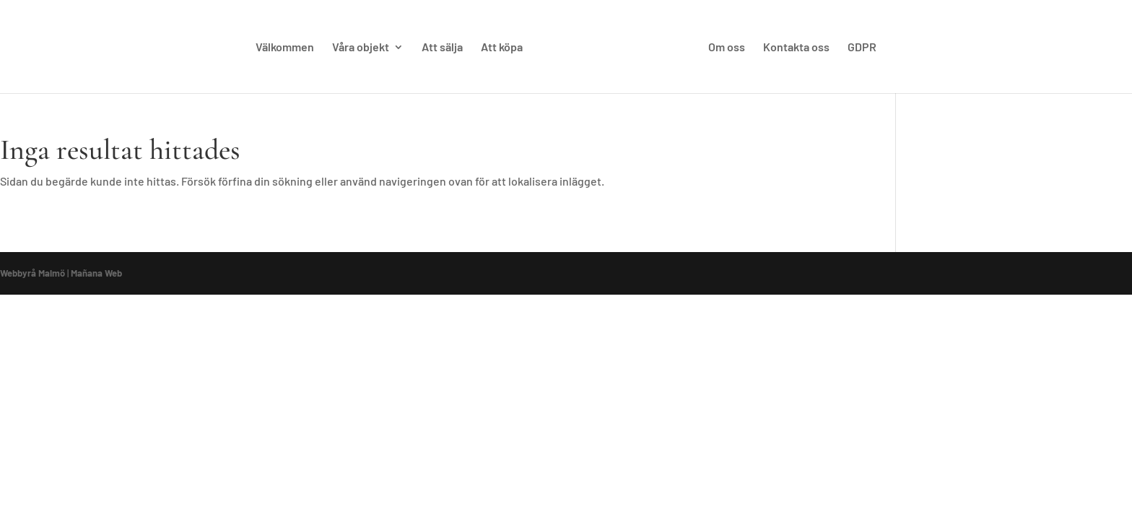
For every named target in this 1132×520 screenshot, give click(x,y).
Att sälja (442, 47)
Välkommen (285, 47)
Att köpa (502, 47)
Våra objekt (360, 47)
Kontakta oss (796, 47)
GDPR (862, 47)
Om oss (726, 47)
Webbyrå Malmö (32, 273)
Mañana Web (96, 273)
